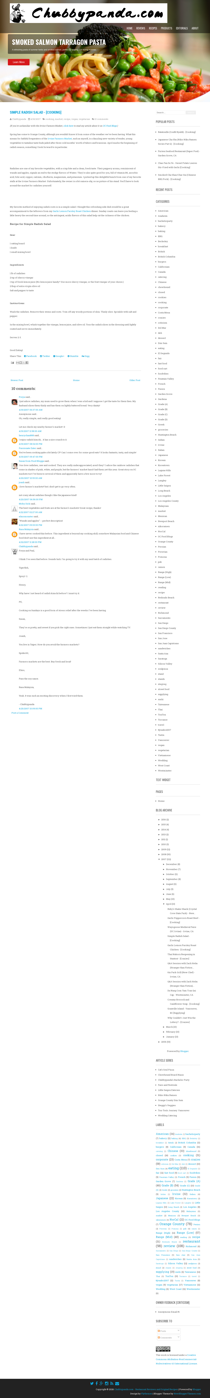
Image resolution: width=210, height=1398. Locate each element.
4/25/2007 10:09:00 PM (30, 708)
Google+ (58, 356)
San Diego (163, 623)
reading (162, 587)
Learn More (19, 71)
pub (160, 561)
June (169, 894)
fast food (162, 363)
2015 (163, 824)
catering (162, 276)
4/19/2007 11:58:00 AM (30, 431)
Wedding (163, 760)
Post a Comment (20, 712)
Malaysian (163, 505)
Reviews (140, 28)
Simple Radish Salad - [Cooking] (35, 112)
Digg (85, 356)
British (161, 251)
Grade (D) (163, 419)
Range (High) (164, 572)
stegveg (162, 684)
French (161, 383)
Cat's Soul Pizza (166, 1069)
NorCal (161, 531)
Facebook (30, 356)
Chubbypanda (26, 546)
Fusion (161, 388)
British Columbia (166, 256)
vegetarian (84, 119)
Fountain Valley (166, 378)
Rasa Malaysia (26, 529)
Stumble (73, 356)
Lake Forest (164, 475)
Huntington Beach (167, 434)
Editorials (182, 28)
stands (161, 678)
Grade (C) (163, 414)
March (169, 1026)
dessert (162, 338)
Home (129, 28)
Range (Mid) (164, 582)
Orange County (165, 541)
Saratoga (162, 658)
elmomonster (26, 516)
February (171, 1031)
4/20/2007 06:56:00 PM (31, 499)
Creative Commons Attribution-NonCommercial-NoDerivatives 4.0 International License (176, 1359)
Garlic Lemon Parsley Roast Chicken (72, 211)
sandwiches (164, 648)
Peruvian (162, 551)
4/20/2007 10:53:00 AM (30, 478)
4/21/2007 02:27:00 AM (30, 512)
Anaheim (163, 215)
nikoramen (164, 526)
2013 (163, 834)
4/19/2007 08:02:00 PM (30, 443)
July (168, 889)
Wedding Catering (167, 1115)
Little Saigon (164, 485)
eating (161, 348)
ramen (161, 567)
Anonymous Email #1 (169, 1311)
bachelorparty (165, 220)
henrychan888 (26, 435)
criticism (162, 322)
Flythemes (146, 1393)
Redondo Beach (166, 597)
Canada (162, 271)
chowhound (164, 287)
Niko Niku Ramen (167, 1095)
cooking (49, 119)
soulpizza (163, 668)
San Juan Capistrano (168, 643)
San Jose (162, 638)
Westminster (165, 770)
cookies (162, 297)
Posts (162, 1331)
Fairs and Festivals (167, 1084)
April (169, 903)
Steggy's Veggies (167, 1105)
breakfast (163, 246)
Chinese (162, 282)
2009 (164, 849)
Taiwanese (163, 704)
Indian (161, 439)
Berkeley (163, 241)
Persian (162, 546)
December (172, 864)
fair (160, 358)
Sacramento (164, 617)
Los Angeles (164, 495)
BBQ (160, 236)
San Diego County (167, 628)
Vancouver (163, 740)
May (168, 898)
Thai (160, 709)
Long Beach (164, 490)
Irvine (161, 444)
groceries (163, 429)
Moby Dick (24, 503)
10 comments (101, 119)
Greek (161, 424)
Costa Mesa (164, 312)
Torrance (163, 719)
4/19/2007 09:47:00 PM (30, 456)
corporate (163, 307)
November (172, 869)
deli (160, 332)
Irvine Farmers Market (60, 138)
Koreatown (163, 465)
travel (161, 724)
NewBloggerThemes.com (187, 1393)
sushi (160, 699)
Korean (162, 460)
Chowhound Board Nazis (171, 1074)
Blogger (184, 1051)
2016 (163, 819)
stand (161, 673)
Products (166, 28)
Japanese (163, 455)
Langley (162, 480)
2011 (163, 839)
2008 (164, 854)
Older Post (134, 380)
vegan (74, 119)
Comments (165, 1337)
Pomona (162, 556)
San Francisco (165, 633)
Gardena (162, 399)
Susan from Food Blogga (31, 460)
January (170, 1036)
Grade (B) (163, 409)
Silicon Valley (165, 663)
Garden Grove (165, 394)
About (195, 28)
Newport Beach (166, 521)
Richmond (163, 612)
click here (68, 125)
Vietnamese (164, 755)
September (172, 879)
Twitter (45, 356)
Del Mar (162, 327)
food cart (162, 368)
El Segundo (164, 353)
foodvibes (163, 373)
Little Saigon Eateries (169, 1090)
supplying (163, 694)
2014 (163, 829)
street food (163, 689)
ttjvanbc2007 (164, 729)
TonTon (162, 714)
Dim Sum (162, 343)
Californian (163, 266)
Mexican (162, 516)
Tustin (161, 734)
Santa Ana (163, 653)
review (162, 607)
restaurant (163, 602)
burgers (162, 261)
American (163, 210)
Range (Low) (164, 577)
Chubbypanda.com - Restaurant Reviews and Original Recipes (146, 1389)
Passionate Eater (27, 448)
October (170, 874)
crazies (162, 317)
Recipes (153, 28)
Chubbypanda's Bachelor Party (173, 1079)
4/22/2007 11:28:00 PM (30, 542)
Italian (161, 449)
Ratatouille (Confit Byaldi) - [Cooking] (177, 132)
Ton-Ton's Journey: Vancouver (173, 1110)
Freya (22, 396)
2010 (163, 844)
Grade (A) (163, 404)
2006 (164, 1041)
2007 (164, 859)
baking (161, 231)
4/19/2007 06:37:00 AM (30, 409)
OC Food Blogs (165, 536)
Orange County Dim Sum (170, 1100)
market (59, 119)
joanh (21, 482)
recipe (67, 119)
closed (161, 292)
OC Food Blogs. (110, 125)
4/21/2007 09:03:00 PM (30, 525)
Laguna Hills (164, 470)
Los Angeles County (168, 500)
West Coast (164, 765)
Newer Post (17, 380)
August (170, 884)
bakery (162, 226)
